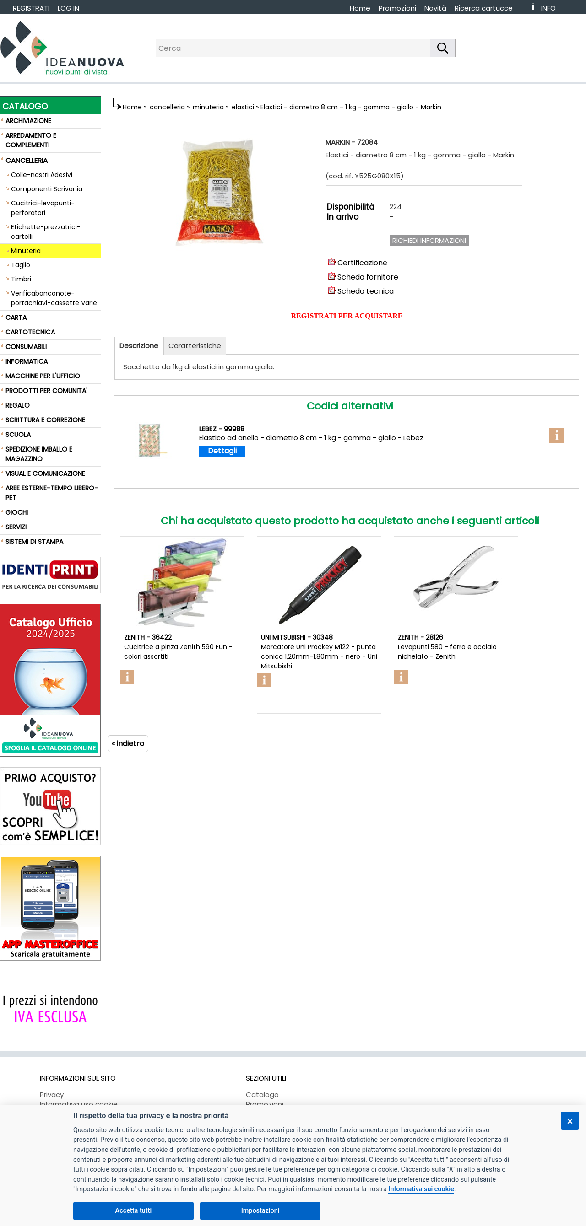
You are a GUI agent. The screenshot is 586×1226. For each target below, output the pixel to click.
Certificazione (357, 263)
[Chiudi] (570, 1121)
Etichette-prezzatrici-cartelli (46, 231)
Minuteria (26, 250)
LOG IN (68, 8)
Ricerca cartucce (484, 8)
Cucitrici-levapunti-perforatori (43, 208)
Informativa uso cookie (79, 1104)
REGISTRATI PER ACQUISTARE (347, 316)
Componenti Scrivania (46, 189)
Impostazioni (260, 1211)
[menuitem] (488, 8)
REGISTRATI (31, 8)
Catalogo (262, 1094)
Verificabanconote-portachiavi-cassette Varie (54, 298)
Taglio (20, 264)
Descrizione (138, 345)
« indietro (128, 743)
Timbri (21, 279)
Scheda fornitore (363, 277)
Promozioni (397, 8)
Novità (435, 8)
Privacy (52, 1094)
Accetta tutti (133, 1211)
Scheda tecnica (361, 291)
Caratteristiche (194, 345)
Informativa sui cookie (421, 1189)
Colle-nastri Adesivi (41, 174)
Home (360, 8)
